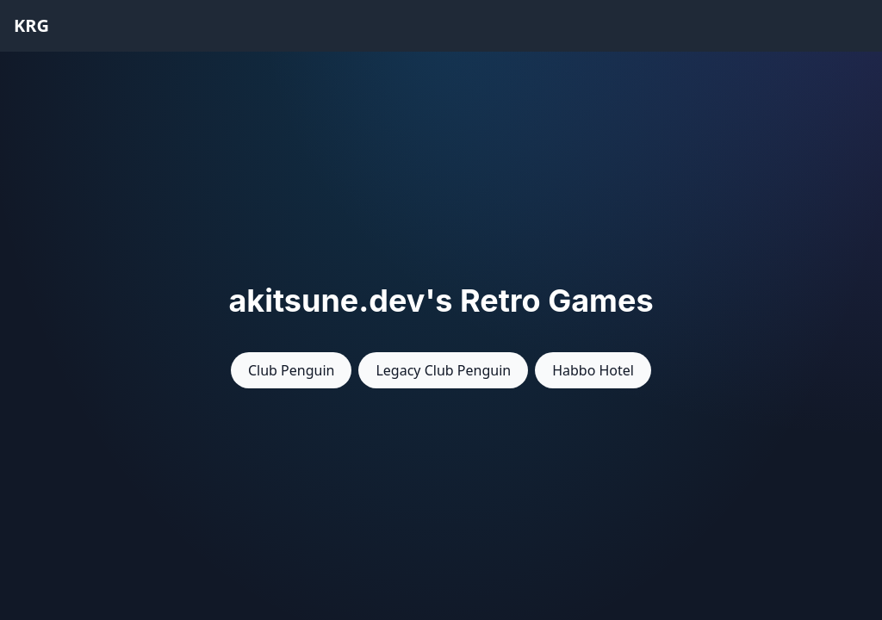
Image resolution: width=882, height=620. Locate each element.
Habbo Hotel (593, 370)
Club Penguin (291, 370)
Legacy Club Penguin (443, 370)
